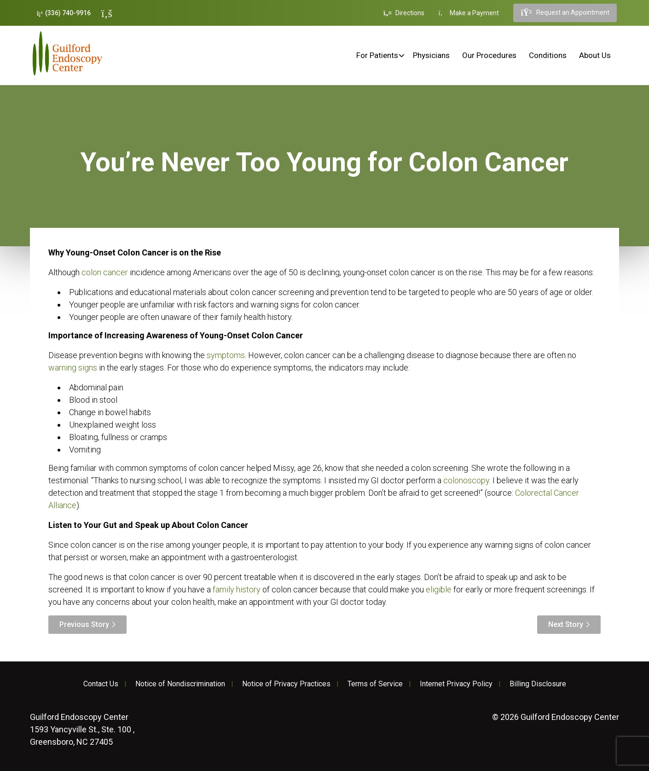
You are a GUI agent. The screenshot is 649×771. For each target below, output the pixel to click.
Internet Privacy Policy (456, 684)
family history (237, 589)
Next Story (565, 624)
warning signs (72, 367)
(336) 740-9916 (64, 13)
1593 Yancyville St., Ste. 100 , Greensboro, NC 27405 (82, 729)
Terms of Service (375, 684)
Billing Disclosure (538, 684)
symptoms (226, 355)
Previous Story (84, 624)
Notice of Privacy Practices (286, 684)
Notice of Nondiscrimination (180, 684)
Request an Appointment (565, 12)
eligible (439, 589)
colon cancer (104, 272)
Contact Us (100, 684)
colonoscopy (466, 480)
